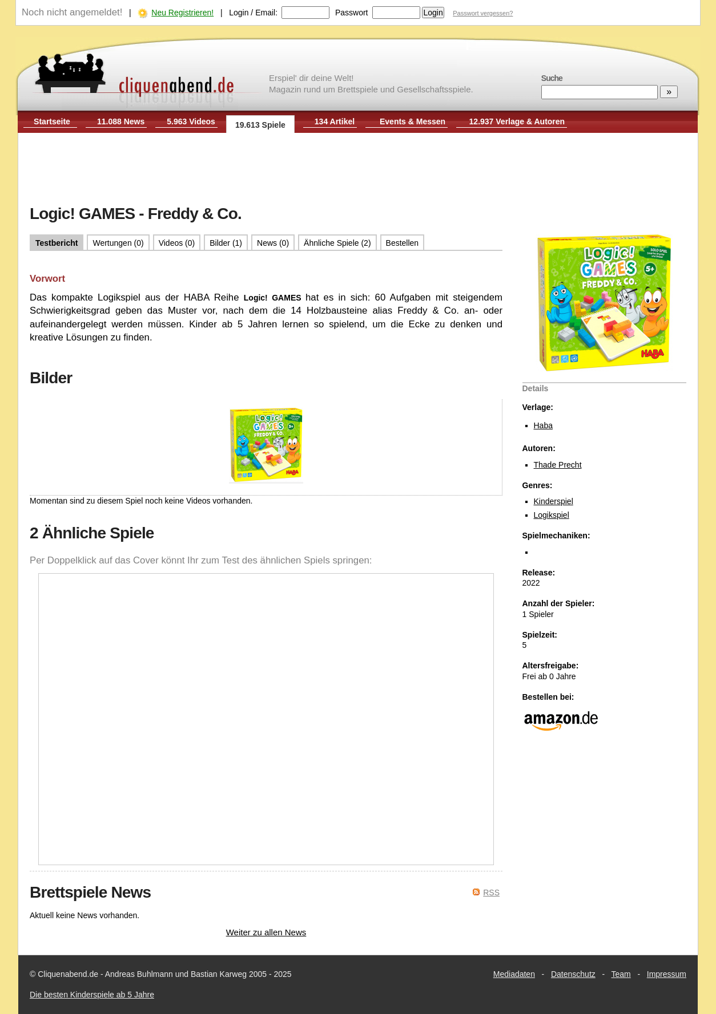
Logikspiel (551, 515)
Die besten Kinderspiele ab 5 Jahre (92, 994)
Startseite (52, 121)
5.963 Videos (191, 121)
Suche (551, 78)
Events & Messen (412, 121)
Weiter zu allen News (266, 932)
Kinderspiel (553, 501)
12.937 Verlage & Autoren (517, 121)
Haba (543, 425)
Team (621, 974)
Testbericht (56, 243)
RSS (491, 892)
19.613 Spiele (260, 124)
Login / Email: (253, 12)
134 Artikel (335, 121)
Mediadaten (514, 974)
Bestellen (402, 243)
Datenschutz (573, 974)
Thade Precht (558, 464)
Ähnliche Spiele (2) (337, 243)
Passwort (351, 12)
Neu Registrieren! (182, 12)
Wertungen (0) (117, 243)
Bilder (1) (226, 243)
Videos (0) (177, 243)
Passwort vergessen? (483, 13)
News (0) (273, 243)
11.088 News (120, 121)
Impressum (666, 974)
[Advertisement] (358, 170)
